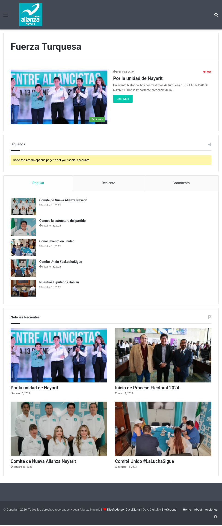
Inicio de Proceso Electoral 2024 (148, 388)
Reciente (108, 183)
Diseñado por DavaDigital (124, 510)
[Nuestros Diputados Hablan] (23, 288)
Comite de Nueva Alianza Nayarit (63, 200)
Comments (181, 183)
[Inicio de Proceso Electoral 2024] (163, 355)
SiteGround (169, 510)
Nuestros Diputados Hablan (59, 282)
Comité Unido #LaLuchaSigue (60, 262)
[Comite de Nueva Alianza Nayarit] (23, 206)
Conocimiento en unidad (56, 241)
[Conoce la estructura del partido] (23, 227)
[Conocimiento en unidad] (23, 247)
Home (187, 510)
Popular (38, 183)
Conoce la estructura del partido (62, 221)
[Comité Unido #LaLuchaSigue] (23, 268)
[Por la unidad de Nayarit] (59, 97)
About (198, 510)
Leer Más (123, 98)
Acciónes (211, 510)
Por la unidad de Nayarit (138, 78)
